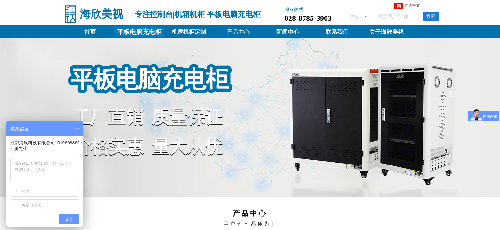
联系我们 (337, 32)
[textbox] (399, 16)
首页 (90, 32)
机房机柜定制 (189, 32)
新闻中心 (287, 32)
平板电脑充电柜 (139, 31)
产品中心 (238, 32)
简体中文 (407, 6)
